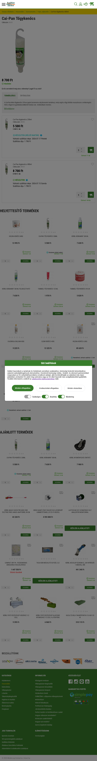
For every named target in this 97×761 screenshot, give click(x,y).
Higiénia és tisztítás (8, 699)
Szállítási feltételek (8, 742)
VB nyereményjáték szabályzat (12, 739)
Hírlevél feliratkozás (41, 702)
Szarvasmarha (30, 12)
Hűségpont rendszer (42, 680)
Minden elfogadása (22, 388)
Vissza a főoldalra (8, 12)
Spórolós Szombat (8, 736)
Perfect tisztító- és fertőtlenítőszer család (48, 712)
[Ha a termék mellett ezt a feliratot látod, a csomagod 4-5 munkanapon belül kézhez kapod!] (41, 135)
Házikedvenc (6, 680)
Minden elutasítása (75, 388)
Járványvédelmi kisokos (43, 709)
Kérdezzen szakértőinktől (43, 718)
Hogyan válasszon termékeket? (45, 715)
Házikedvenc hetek (41, 693)
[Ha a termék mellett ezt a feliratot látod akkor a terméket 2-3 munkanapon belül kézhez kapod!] (27, 180)
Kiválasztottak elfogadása (49, 388)
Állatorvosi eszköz (8, 702)
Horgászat (5, 709)
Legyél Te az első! (35, 88)
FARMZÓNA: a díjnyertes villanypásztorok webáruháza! (49, 698)
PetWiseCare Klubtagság (43, 706)
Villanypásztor (6, 690)
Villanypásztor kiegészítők (44, 684)
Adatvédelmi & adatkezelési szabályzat (15, 748)
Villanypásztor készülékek (43, 687)
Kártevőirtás (6, 687)
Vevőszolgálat (40, 736)
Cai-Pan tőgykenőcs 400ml (60, 12)
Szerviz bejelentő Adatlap (43, 725)
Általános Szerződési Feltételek (12, 745)
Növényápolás (6, 706)
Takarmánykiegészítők (9, 696)
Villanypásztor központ (42, 690)
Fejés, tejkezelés (43, 12)
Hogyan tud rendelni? (42, 721)
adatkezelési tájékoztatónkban (43, 379)
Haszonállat (20, 12)
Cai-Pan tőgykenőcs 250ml (22, 119)
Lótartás (4, 693)
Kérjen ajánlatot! (80, 528)
